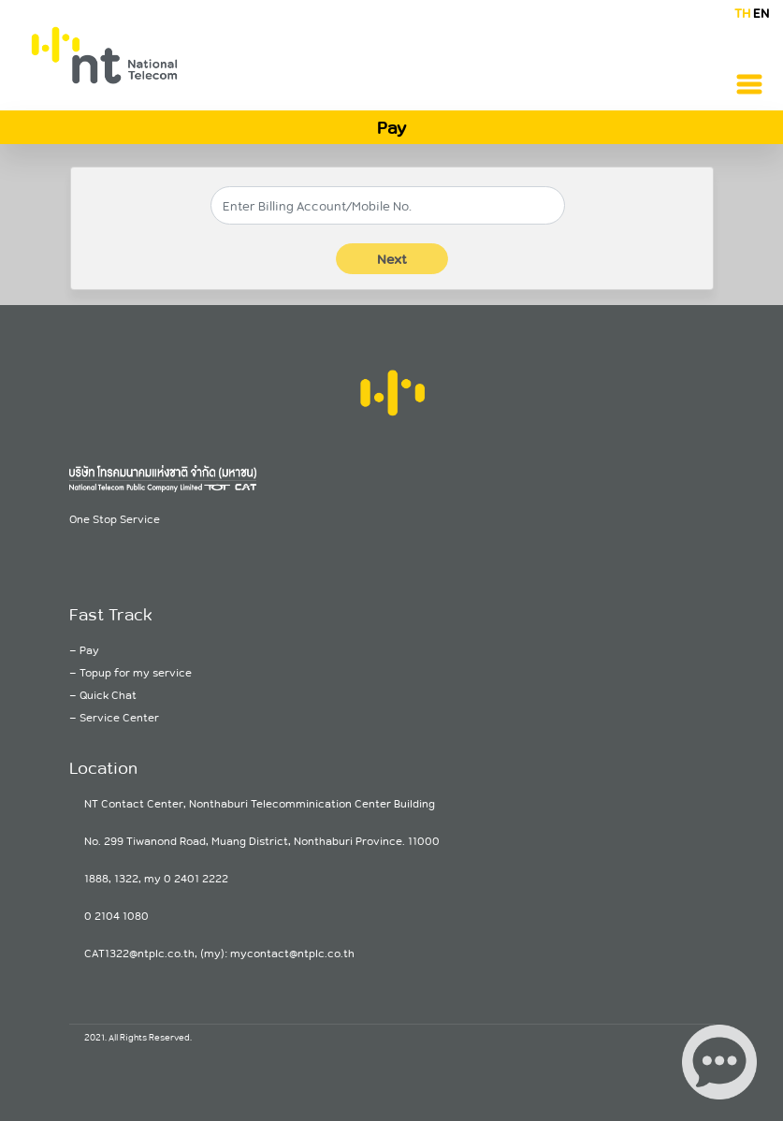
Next (392, 258)
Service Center (119, 716)
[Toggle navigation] (749, 84)
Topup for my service (136, 671)
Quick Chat (108, 694)
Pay (89, 649)
